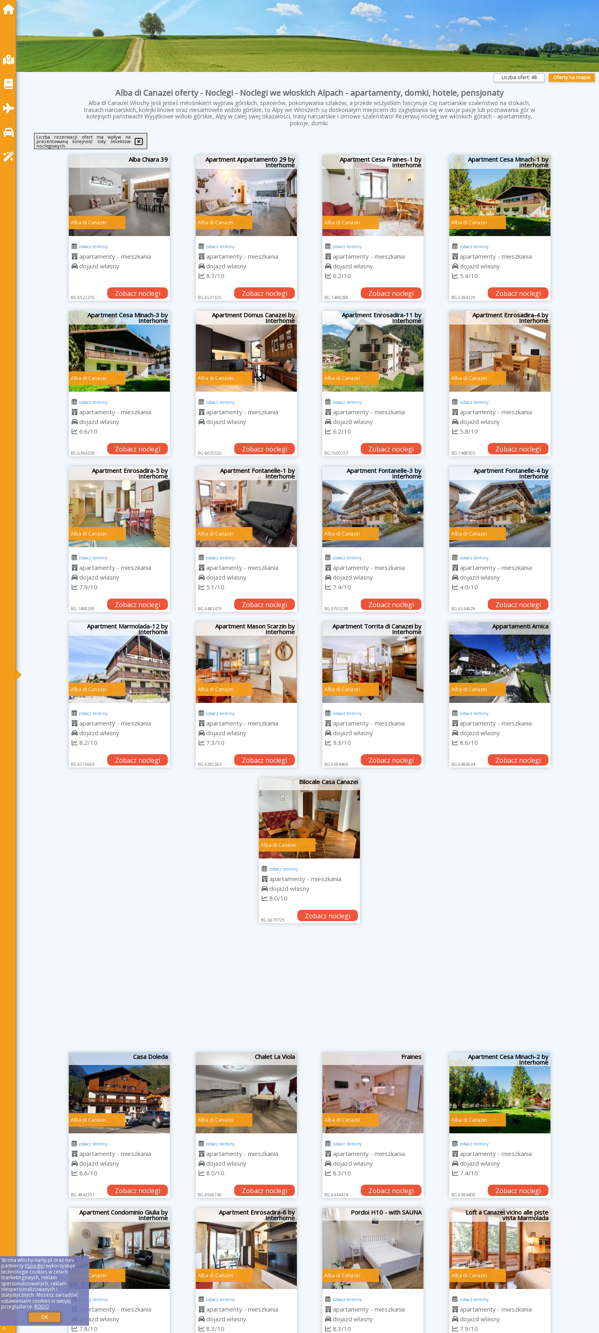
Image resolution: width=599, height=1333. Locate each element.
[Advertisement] (309, 991)
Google (34, 1265)
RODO (41, 1306)
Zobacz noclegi (137, 293)
